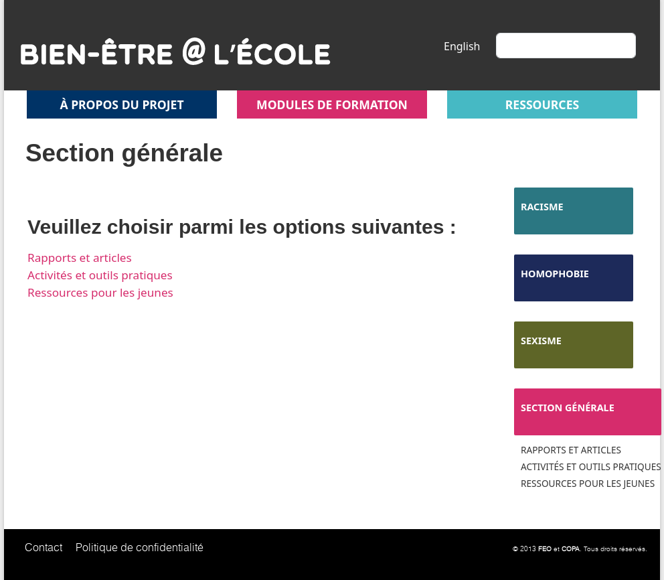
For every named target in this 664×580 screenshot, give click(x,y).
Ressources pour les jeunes (100, 292)
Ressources (542, 104)
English (462, 46)
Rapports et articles (79, 257)
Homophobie (555, 273)
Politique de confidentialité (139, 547)
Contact (43, 547)
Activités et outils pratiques (100, 275)
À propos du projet (121, 104)
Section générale (567, 407)
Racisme (542, 206)
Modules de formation (332, 104)
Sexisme (541, 340)
